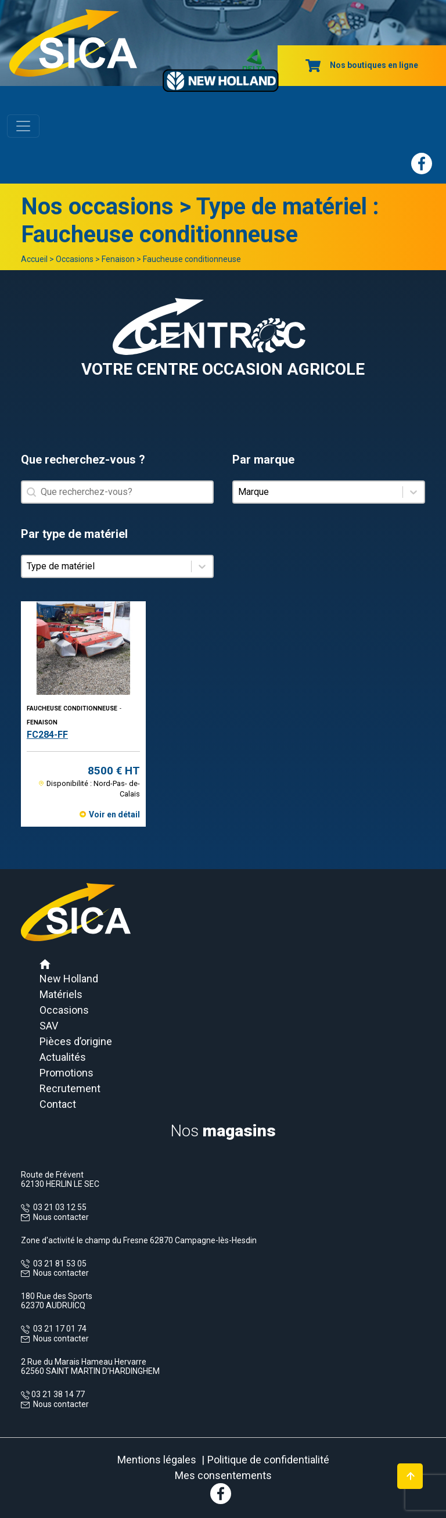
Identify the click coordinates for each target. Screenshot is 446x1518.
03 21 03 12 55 (58, 1207)
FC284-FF (47, 734)
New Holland (68, 978)
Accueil (34, 259)
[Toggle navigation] (23, 126)
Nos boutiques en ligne (361, 65)
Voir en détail (114, 814)
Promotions (66, 1073)
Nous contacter (61, 1217)
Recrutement (69, 1088)
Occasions (74, 259)
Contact (57, 1104)
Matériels (60, 994)
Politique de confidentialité (268, 1460)
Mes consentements (223, 1475)
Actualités (62, 1057)
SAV (48, 1026)
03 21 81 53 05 (58, 1263)
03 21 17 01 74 (58, 1328)
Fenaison (118, 259)
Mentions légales (156, 1460)
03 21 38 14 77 (57, 1394)
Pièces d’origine (75, 1041)
